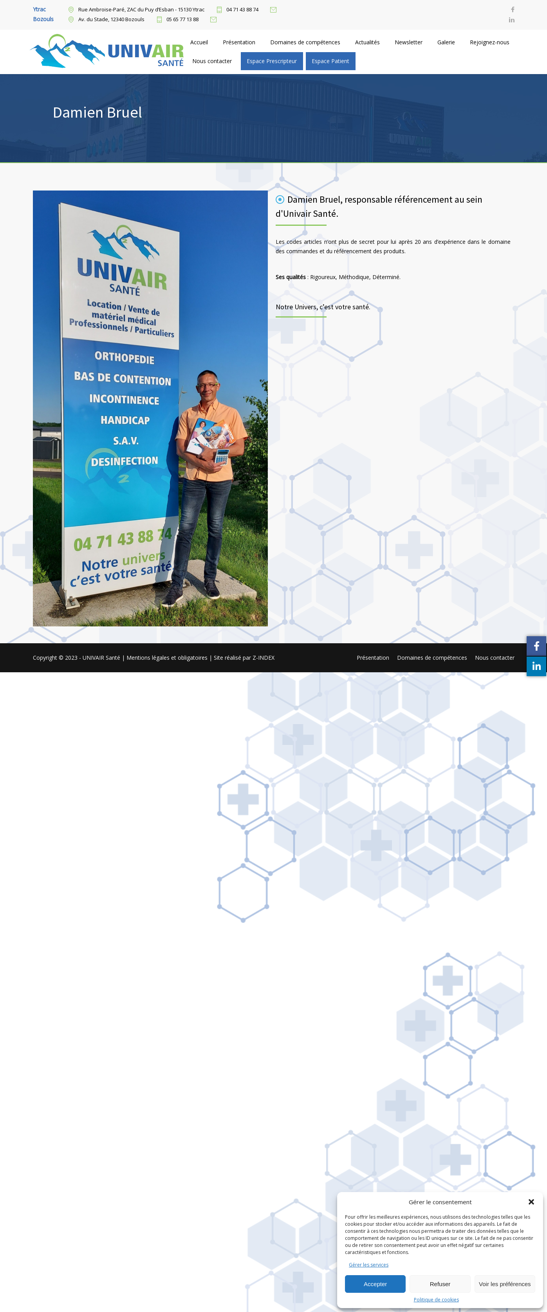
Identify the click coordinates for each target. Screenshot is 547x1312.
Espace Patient (330, 61)
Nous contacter (212, 61)
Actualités (367, 42)
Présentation (239, 42)
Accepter (375, 1284)
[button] (531, 1202)
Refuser (440, 1284)
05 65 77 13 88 (182, 19)
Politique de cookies (436, 1299)
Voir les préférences (505, 1284)
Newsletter (408, 42)
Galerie (446, 42)
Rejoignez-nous (489, 42)
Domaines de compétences (305, 42)
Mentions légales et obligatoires (167, 657)
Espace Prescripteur (272, 61)
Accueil (199, 42)
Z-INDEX (263, 657)
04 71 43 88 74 (242, 10)
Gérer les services (368, 1264)
